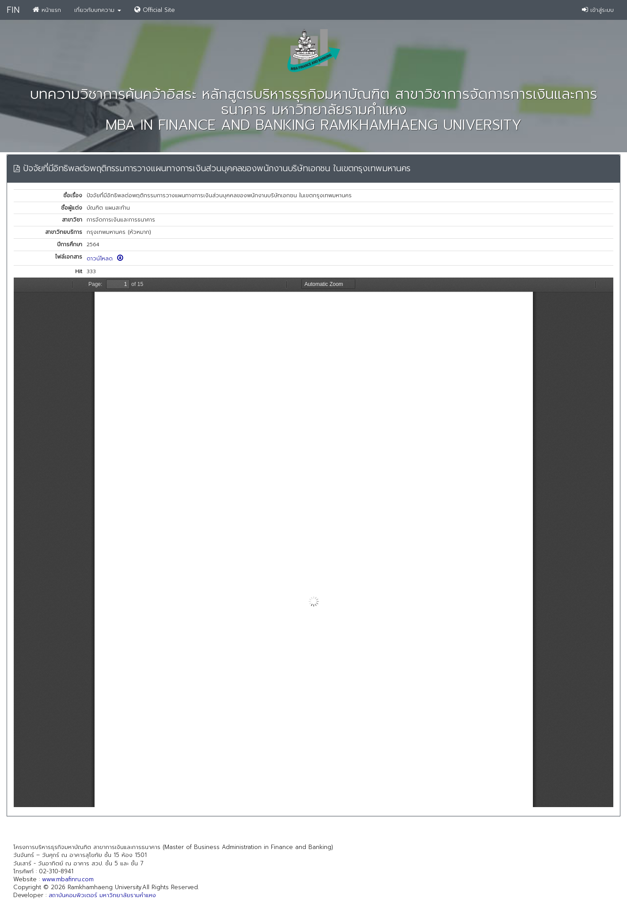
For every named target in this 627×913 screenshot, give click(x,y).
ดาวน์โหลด (105, 259)
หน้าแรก (47, 10)
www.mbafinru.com (68, 879)
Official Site (154, 10)
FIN (13, 10)
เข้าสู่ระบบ (598, 10)
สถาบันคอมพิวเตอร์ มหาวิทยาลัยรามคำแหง (102, 895)
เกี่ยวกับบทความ (97, 10)
